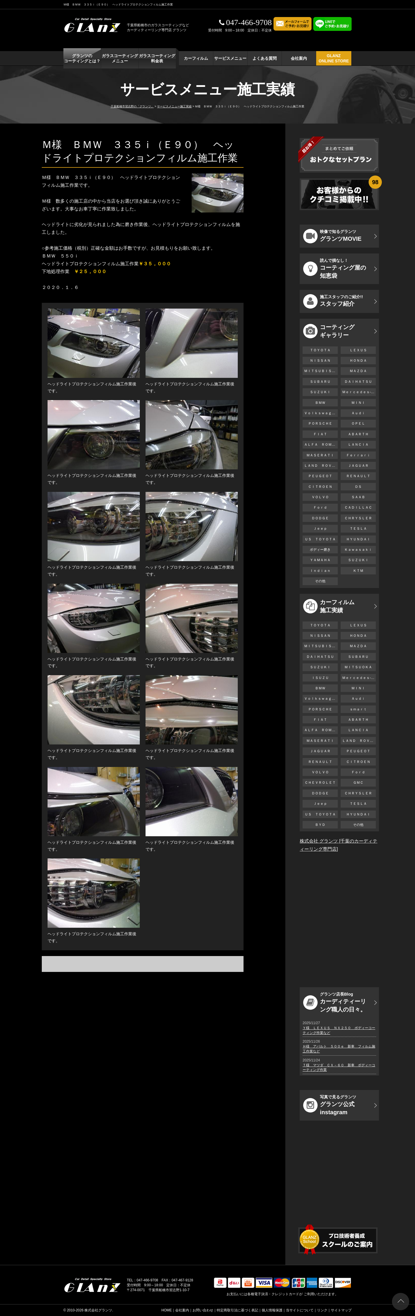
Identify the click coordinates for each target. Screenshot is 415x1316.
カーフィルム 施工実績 (328, 606)
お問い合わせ (203, 1310)
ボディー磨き (320, 550)
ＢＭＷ (320, 403)
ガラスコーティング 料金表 (157, 58)
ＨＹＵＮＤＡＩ (358, 539)
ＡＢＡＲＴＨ (358, 434)
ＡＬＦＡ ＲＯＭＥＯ (321, 445)
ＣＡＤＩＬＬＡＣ (358, 507)
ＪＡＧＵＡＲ (358, 466)
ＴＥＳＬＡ (358, 529)
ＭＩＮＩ (358, 403)
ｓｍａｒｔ (358, 709)
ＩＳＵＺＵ (320, 678)
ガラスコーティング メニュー (120, 58)
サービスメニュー (230, 58)
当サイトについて (300, 1310)
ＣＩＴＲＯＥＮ (322, 487)
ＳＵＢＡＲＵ (320, 382)
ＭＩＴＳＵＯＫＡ (358, 667)
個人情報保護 (272, 1310)
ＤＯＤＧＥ (320, 518)
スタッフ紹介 (333, 301)
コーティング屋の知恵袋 (334, 268)
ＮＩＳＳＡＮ (320, 361)
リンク (322, 1310)
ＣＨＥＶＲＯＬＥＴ (320, 783)
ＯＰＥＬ (358, 423)
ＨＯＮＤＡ (358, 361)
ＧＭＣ (358, 783)
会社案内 (299, 58)
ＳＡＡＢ (358, 497)
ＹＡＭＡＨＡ (320, 560)
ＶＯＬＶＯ (320, 497)
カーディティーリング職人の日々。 (334, 1002)
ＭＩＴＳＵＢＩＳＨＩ (321, 371)
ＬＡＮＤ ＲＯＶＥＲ (321, 466)
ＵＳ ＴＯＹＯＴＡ (320, 539)
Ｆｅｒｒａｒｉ (358, 455)
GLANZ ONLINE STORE (334, 58)
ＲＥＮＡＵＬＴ (358, 476)
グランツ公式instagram (329, 1105)
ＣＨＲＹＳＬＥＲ (358, 518)
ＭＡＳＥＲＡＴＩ (320, 455)
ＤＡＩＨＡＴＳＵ (358, 382)
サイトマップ (341, 1310)
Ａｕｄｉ (358, 413)
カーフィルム (196, 58)
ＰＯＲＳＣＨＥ (320, 423)
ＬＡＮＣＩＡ (358, 445)
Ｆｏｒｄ (320, 507)
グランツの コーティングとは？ (82, 58)
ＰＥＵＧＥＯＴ (320, 476)
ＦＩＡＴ (320, 434)
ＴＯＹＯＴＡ (320, 350)
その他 (320, 581)
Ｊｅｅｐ (320, 529)
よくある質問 (264, 58)
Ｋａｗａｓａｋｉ (358, 550)
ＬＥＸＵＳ (358, 350)
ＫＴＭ (358, 571)
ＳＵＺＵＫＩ (320, 392)
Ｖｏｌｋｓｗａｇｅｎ (321, 413)
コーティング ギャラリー (328, 331)
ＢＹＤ (320, 825)
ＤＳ (358, 487)
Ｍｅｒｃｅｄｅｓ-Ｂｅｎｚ (359, 392)
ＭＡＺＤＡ (358, 371)
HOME (166, 1310)
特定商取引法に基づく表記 (237, 1310)
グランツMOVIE (332, 236)
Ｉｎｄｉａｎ (320, 571)
